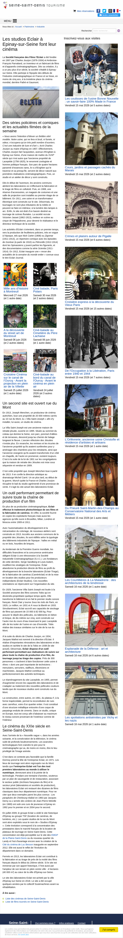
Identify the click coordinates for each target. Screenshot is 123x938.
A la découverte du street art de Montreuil (14, 333)
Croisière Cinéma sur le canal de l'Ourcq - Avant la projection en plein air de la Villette (16, 380)
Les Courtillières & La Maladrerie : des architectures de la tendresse (90, 581)
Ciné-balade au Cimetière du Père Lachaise (45, 333)
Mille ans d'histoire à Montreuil (16, 290)
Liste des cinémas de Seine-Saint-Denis (25, 898)
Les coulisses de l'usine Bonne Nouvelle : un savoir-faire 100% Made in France (92, 100)
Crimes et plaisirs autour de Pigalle (88, 236)
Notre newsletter (108, 15)
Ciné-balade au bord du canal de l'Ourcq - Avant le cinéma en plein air (44, 380)
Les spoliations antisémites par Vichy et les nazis (91, 719)
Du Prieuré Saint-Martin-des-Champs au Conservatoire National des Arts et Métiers (92, 511)
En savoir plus (22, 934)
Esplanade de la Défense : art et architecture (86, 650)
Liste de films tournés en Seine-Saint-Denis (27, 901)
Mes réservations (83, 11)
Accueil (18, 26)
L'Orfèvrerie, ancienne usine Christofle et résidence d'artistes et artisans (92, 441)
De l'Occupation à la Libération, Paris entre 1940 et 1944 (89, 372)
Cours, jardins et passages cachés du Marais (90, 169)
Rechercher (86, 31)
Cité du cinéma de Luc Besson (18, 844)
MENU (7, 21)
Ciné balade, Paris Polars (45, 290)
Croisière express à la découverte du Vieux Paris (89, 303)
